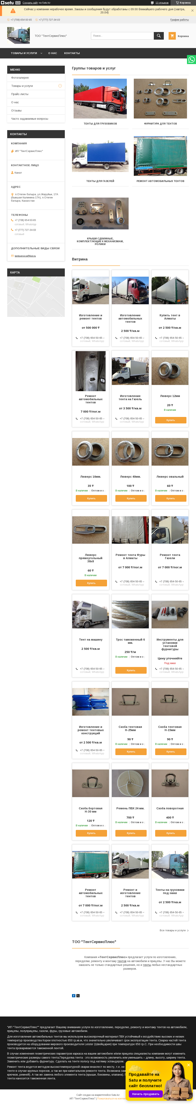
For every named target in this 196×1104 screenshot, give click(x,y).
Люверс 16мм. (90, 476)
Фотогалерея (20, 77)
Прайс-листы (19, 94)
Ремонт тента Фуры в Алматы (130, 556)
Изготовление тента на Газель (130, 397)
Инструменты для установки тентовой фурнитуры (170, 644)
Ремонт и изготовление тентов (130, 893)
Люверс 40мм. (130, 476)
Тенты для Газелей (100, 181)
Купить (171, 420)
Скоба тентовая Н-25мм (130, 728)
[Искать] (159, 36)
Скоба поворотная (170, 808)
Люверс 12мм (170, 396)
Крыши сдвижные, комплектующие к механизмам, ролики (100, 241)
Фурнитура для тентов (160, 123)
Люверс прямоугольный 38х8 (90, 558)
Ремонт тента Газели (170, 556)
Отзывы (16, 110)
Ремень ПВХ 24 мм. (130, 808)
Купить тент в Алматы (170, 317)
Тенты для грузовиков (100, 123)
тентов (121, 961)
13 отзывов (162, 2)
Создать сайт (30, 2)
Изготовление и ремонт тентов (90, 317)
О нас (52, 53)
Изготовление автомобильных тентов (130, 318)
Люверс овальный (170, 476)
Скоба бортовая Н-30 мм (90, 810)
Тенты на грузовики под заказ (169, 891)
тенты (147, 964)
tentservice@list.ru (25, 255)
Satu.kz (115, 1095)
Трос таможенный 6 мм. (130, 641)
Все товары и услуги (173, 930)
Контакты (72, 53)
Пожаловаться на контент (111, 1098)
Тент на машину (90, 639)
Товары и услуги (24, 53)
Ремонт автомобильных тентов (160, 181)
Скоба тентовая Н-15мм (170, 728)
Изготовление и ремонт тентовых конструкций (91, 730)
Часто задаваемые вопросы (29, 118)
